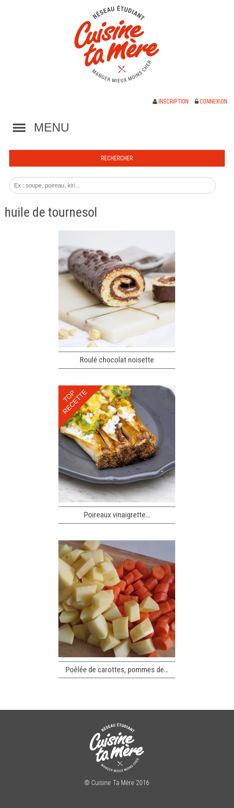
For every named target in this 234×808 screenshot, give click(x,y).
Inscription (171, 101)
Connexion (211, 101)
